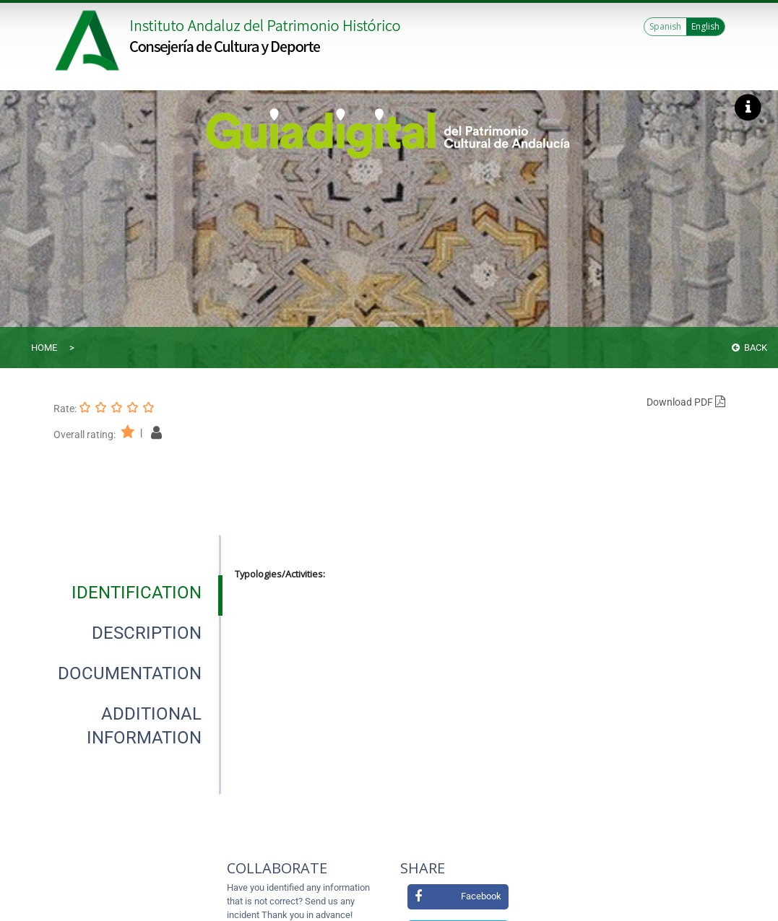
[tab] (136, 592)
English (705, 26)
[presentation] (137, 592)
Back (749, 347)
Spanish (665, 26)
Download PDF (686, 402)
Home (44, 347)
